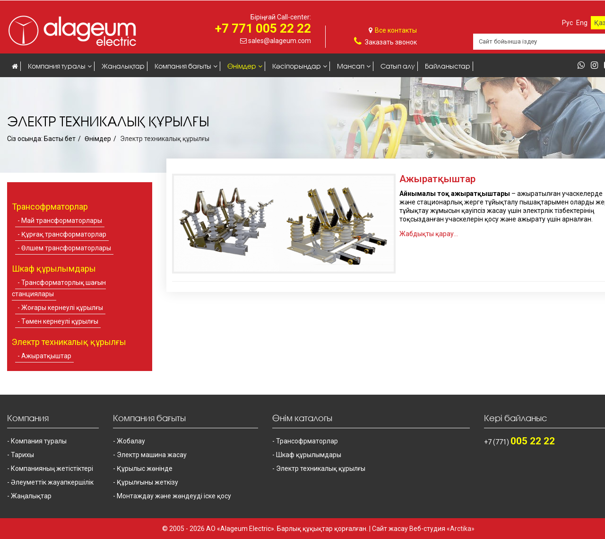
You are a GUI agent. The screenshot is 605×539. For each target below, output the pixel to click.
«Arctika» (461, 528)
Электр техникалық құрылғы (320, 468)
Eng (582, 23)
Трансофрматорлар (307, 441)
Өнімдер (241, 66)
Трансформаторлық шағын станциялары (59, 288)
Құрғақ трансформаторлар (63, 234)
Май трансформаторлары (61, 220)
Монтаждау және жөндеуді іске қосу (174, 496)
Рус (567, 23)
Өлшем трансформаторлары (66, 248)
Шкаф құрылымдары (308, 455)
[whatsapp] (583, 66)
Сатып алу (397, 66)
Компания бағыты (183, 66)
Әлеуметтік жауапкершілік (52, 482)
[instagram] (597, 66)
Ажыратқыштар (46, 356)
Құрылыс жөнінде (145, 468)
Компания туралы (57, 66)
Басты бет (60, 138)
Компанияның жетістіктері (52, 468)
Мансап (350, 66)
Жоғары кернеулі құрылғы (62, 307)
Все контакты (396, 30)
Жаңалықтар (123, 66)
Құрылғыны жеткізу (147, 482)
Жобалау (131, 441)
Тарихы (22, 455)
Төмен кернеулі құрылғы (59, 321)
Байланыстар (447, 66)
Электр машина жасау (152, 455)
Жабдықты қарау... (428, 234)
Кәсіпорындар (296, 66)
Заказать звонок (391, 42)
